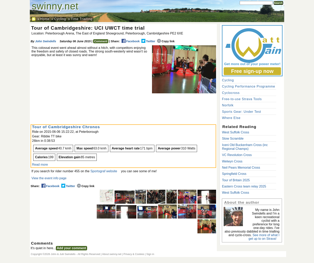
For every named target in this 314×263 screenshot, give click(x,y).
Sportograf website (103, 171)
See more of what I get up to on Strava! (264, 236)
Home (44, 19)
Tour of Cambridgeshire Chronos (66, 127)
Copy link (166, 41)
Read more (40, 164)
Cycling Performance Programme (248, 86)
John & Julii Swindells (63, 254)
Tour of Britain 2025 (236, 180)
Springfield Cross (234, 173)
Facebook (131, 41)
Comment (100, 41)
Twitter (148, 41)
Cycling (60, 19)
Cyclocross (231, 93)
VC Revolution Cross (237, 155)
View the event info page (48, 178)
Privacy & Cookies (134, 254)
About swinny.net (112, 254)
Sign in (150, 254)
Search (278, 2)
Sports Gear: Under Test (241, 111)
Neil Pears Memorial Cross (241, 167)
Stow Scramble (233, 138)
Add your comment (71, 248)
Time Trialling (82, 19)
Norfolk (227, 105)
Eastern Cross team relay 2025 (244, 186)
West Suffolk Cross (235, 132)
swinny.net (55, 6)
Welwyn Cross (232, 161)
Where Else (231, 118)
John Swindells (45, 41)
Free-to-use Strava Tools (242, 99)
